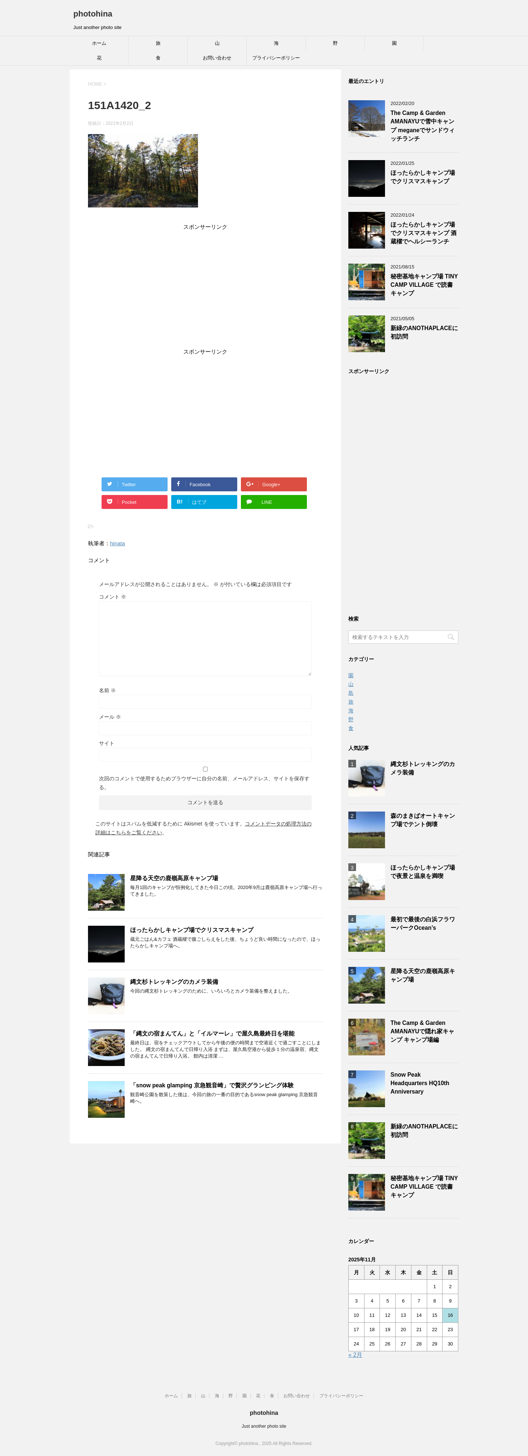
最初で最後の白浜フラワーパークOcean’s (422, 923)
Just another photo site (264, 1426)
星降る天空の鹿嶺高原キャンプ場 (174, 878)
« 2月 (355, 1355)
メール (110, 717)
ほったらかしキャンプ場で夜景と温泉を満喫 (422, 871)
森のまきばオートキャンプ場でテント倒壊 (422, 820)
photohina (92, 13)
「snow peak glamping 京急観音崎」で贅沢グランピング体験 (212, 1085)
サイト (106, 743)
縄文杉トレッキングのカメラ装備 (174, 982)
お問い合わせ (217, 58)
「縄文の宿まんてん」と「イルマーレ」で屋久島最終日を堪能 (212, 1033)
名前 (107, 690)
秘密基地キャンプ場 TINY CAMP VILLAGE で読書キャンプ (424, 285)
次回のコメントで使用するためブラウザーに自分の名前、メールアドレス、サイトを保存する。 (204, 783)
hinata (117, 543)
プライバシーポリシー (276, 58)
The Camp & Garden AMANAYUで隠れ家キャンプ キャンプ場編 (422, 1031)
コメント (112, 597)
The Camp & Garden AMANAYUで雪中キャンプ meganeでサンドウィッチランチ (422, 126)
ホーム (99, 43)
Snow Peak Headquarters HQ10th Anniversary (419, 1083)
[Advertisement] (205, 290)
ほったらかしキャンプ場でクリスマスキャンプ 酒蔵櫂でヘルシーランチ (423, 233)
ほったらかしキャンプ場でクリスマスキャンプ (191, 930)
